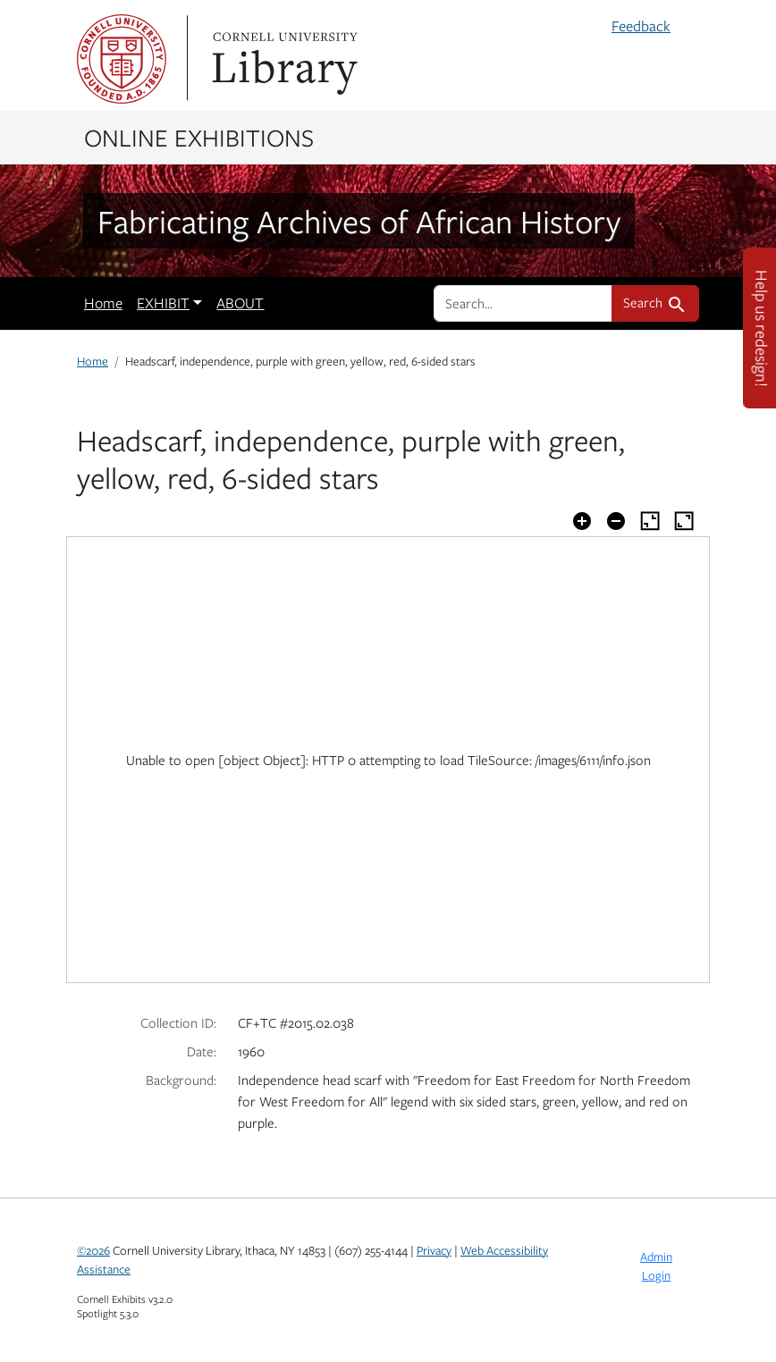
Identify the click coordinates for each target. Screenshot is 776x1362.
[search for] (523, 303)
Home (103, 303)
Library (282, 59)
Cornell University (121, 59)
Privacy (434, 1250)
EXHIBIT (163, 303)
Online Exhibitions (199, 137)
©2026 (93, 1250)
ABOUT (240, 303)
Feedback (641, 26)
